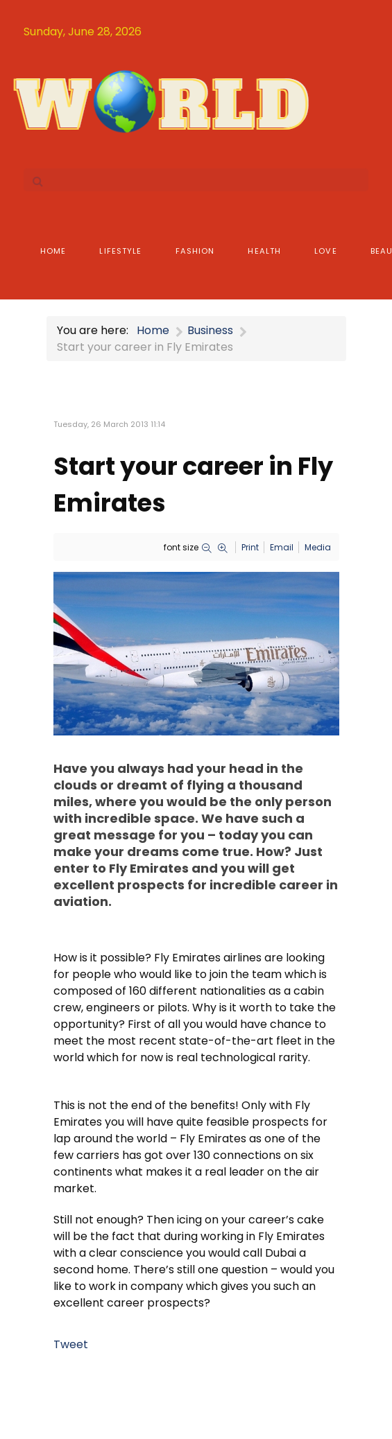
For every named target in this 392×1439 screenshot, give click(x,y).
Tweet (70, 1344)
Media (318, 547)
